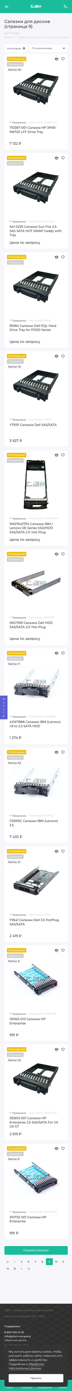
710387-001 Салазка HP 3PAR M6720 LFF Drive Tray (32, 130)
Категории (16, 48)
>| (28, 1268)
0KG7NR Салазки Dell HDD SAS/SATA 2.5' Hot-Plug (31, 625)
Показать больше (36, 1250)
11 (63, 1261)
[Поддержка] (65, 6)
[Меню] (6, 6)
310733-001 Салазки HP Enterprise (28, 1219)
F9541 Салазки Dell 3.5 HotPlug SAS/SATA (34, 922)
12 (8, 1268)
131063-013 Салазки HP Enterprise (28, 1021)
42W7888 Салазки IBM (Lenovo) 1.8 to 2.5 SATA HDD (35, 724)
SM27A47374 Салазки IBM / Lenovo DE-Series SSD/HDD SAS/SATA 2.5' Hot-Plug (31, 528)
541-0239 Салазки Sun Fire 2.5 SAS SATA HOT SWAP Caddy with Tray (36, 231)
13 (15, 1268)
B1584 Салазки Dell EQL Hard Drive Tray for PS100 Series (33, 328)
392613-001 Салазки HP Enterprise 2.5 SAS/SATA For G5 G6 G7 (34, 1122)
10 (56, 1261)
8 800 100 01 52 (14, 1332)
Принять (36, 1378)
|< (8, 1261)
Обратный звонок (15, 1340)
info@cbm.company (17, 1336)
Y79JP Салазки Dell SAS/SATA (33, 425)
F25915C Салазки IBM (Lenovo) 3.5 (34, 823)
